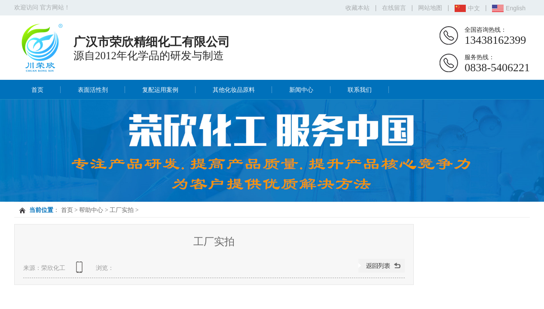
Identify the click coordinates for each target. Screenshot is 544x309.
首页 (37, 89)
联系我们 (360, 89)
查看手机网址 (81, 270)
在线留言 (394, 7)
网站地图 (430, 7)
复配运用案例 (160, 89)
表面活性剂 (93, 89)
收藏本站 (357, 7)
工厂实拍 (122, 210)
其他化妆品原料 (234, 89)
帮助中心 (91, 210)
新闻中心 (301, 89)
